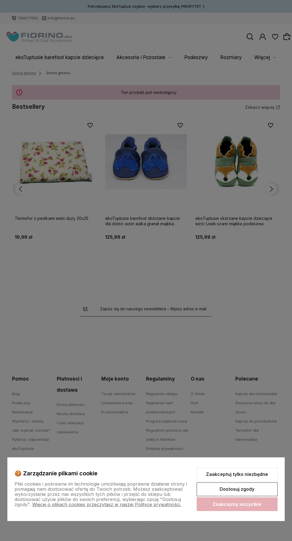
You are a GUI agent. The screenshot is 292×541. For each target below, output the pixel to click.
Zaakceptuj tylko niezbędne (237, 474)
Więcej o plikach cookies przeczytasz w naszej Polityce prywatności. (106, 504)
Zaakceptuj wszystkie (236, 504)
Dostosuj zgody (237, 489)
